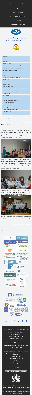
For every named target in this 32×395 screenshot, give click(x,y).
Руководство (5, 61)
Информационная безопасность (10, 107)
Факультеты (5, 75)
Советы (4, 72)
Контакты (16, 360)
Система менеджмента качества (10, 100)
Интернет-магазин (18, 12)
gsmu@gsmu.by (18, 334)
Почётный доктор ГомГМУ (8, 102)
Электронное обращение (16, 364)
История (4, 59)
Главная (3, 117)
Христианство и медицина (8, 97)
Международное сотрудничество (10, 70)
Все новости (26, 122)
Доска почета (5, 95)
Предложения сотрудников (17, 24)
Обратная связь (16, 362)
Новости (14, 117)
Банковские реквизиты (16, 338)
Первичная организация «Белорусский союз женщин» (15, 88)
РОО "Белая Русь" (6, 93)
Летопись (4, 114)
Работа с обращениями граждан (10, 91)
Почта (23, 4)
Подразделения (6, 81)
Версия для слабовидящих (17, 16)
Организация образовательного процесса (12, 68)
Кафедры (4, 79)
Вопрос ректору (14, 4)
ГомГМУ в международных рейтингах (11, 77)
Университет (5, 56)
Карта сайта (17, 20)
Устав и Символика (6, 63)
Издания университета (7, 84)
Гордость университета (7, 86)
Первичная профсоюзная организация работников (14, 104)
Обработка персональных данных (10, 109)
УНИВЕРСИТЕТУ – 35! (7, 111)
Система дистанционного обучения (17, 8)
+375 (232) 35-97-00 (19, 332)
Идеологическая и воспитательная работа (12, 65)
